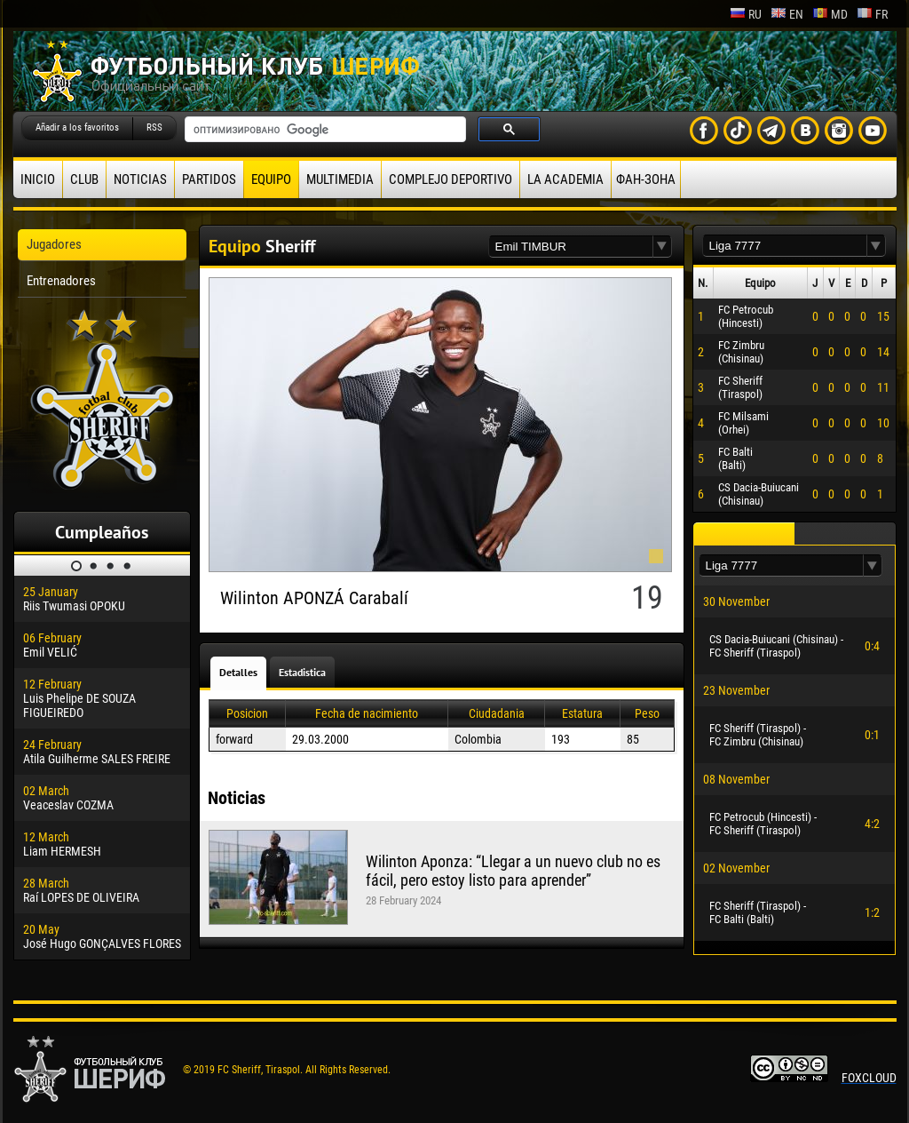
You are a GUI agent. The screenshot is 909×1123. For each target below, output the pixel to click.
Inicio (37, 179)
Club (84, 179)
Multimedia (340, 179)
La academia (565, 179)
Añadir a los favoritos (77, 127)
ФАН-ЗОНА (646, 179)
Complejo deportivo (450, 179)
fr (872, 14)
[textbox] (570, 246)
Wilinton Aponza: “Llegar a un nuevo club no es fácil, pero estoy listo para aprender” (513, 870)
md (830, 14)
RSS (154, 127)
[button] (662, 246)
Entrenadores (61, 281)
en (787, 14)
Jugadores (54, 244)
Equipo (271, 179)
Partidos (209, 179)
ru (746, 14)
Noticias (140, 179)
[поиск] (324, 130)
